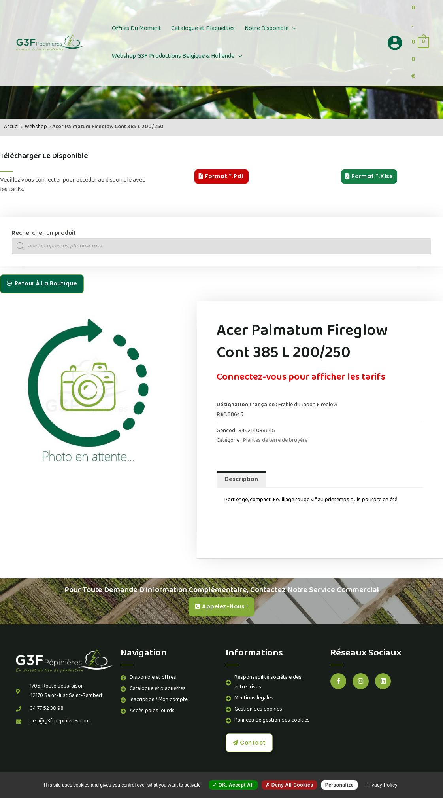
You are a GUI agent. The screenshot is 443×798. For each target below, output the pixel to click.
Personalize (339, 785)
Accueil (12, 127)
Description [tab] (241, 479)
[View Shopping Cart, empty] (420, 43)
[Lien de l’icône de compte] (395, 43)
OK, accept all (233, 785)
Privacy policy (381, 785)
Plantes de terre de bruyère (275, 440)
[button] (288, 29)
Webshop (36, 127)
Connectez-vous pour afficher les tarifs (301, 378)
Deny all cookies (289, 785)
